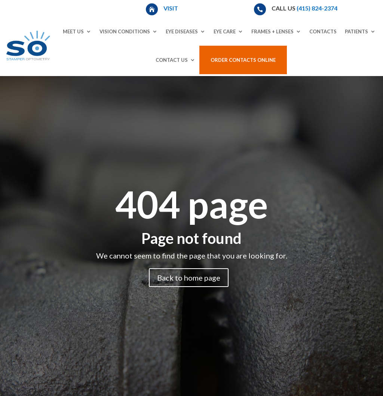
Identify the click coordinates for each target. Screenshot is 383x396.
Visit (171, 8)
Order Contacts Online (243, 60)
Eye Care (225, 31)
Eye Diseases (182, 31)
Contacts (323, 31)
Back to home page (188, 277)
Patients (356, 31)
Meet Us (73, 31)
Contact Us (172, 60)
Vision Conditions (124, 31)
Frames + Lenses (272, 31)
